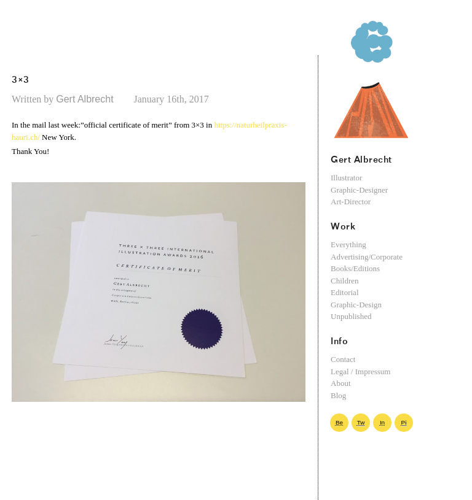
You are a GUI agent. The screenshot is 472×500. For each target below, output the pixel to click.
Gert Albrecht (94, 99)
